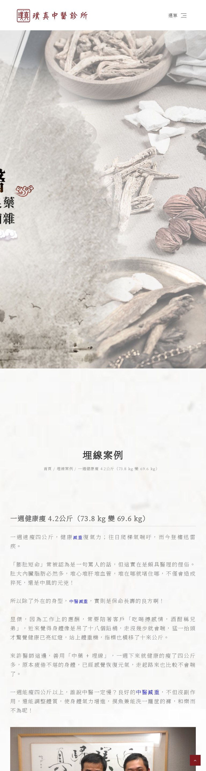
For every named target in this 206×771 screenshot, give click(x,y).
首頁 (48, 468)
